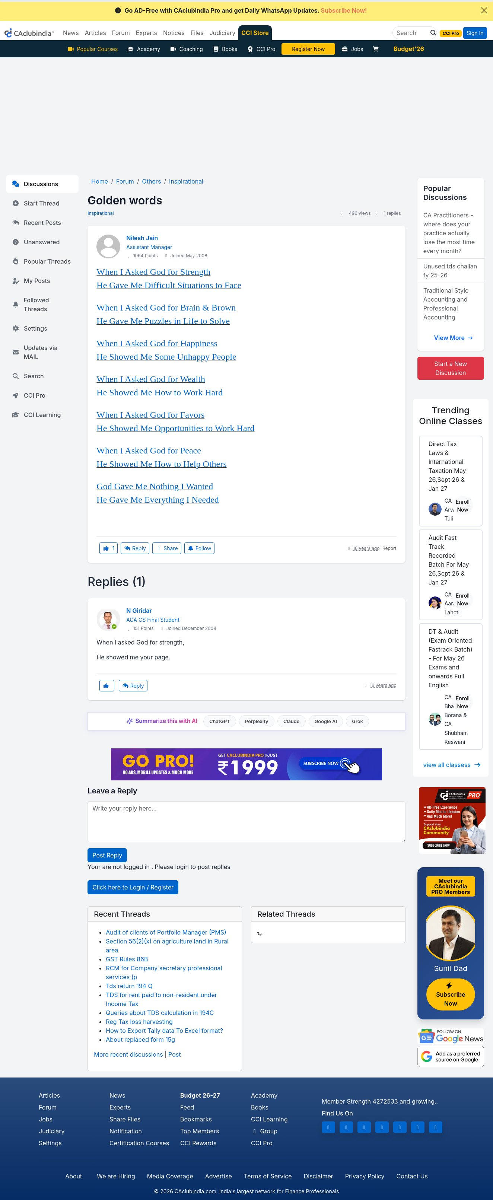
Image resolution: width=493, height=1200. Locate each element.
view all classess (452, 764)
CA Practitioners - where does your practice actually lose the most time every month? (449, 233)
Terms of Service (268, 1176)
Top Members (199, 1131)
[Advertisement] (246, 113)
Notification (125, 1131)
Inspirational (101, 213)
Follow (199, 548)
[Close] (484, 10)
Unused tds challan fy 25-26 (450, 270)
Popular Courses (92, 49)
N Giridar (139, 610)
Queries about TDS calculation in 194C (160, 1012)
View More (453, 337)
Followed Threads (30, 304)
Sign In (475, 33)
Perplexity (256, 721)
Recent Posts (36, 222)
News (117, 1095)
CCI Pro (261, 49)
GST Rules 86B (127, 959)
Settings (29, 328)
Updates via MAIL (34, 352)
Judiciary (52, 1131)
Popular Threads (41, 261)
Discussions (35, 184)
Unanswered (36, 242)
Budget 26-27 (200, 1095)
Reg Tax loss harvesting (139, 1021)
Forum (48, 1107)
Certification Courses (139, 1143)
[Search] (411, 33)
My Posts (31, 280)
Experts (120, 1107)
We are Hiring (116, 1176)
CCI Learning (36, 414)
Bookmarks (196, 1119)
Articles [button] (95, 32)
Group (264, 1131)
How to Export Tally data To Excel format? (164, 1030)
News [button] (71, 32)
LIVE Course (308, 49)
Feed (187, 1107)
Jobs (352, 49)
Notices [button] (174, 32)
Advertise (218, 1176)
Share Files (124, 1119)
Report (389, 548)
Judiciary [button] (223, 32)
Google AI (326, 721)
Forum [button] (121, 32)
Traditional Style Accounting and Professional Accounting (446, 304)
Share (167, 548)
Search (28, 376)
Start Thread (36, 203)
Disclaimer (318, 1176)
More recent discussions (128, 1054)
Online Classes (450, 415)
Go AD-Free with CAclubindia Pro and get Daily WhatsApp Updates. (240, 10)
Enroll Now (463, 506)
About (73, 1176)
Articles (49, 1095)
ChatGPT (219, 721)
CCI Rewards (198, 1143)
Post (174, 1054)
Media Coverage (170, 1176)
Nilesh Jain (142, 238)
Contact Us (412, 1176)
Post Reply (107, 855)
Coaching (186, 49)
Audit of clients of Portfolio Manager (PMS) (166, 932)
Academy (143, 49)
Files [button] (197, 32)
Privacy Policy (365, 1176)
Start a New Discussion (450, 368)
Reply (135, 548)
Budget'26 (409, 48)
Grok (357, 721)
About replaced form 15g (140, 1039)
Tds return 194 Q (129, 986)
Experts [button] (146, 32)
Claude (291, 721)
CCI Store (255, 32)
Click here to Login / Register (133, 887)
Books (225, 49)
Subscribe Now (450, 995)
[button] (431, 33)
